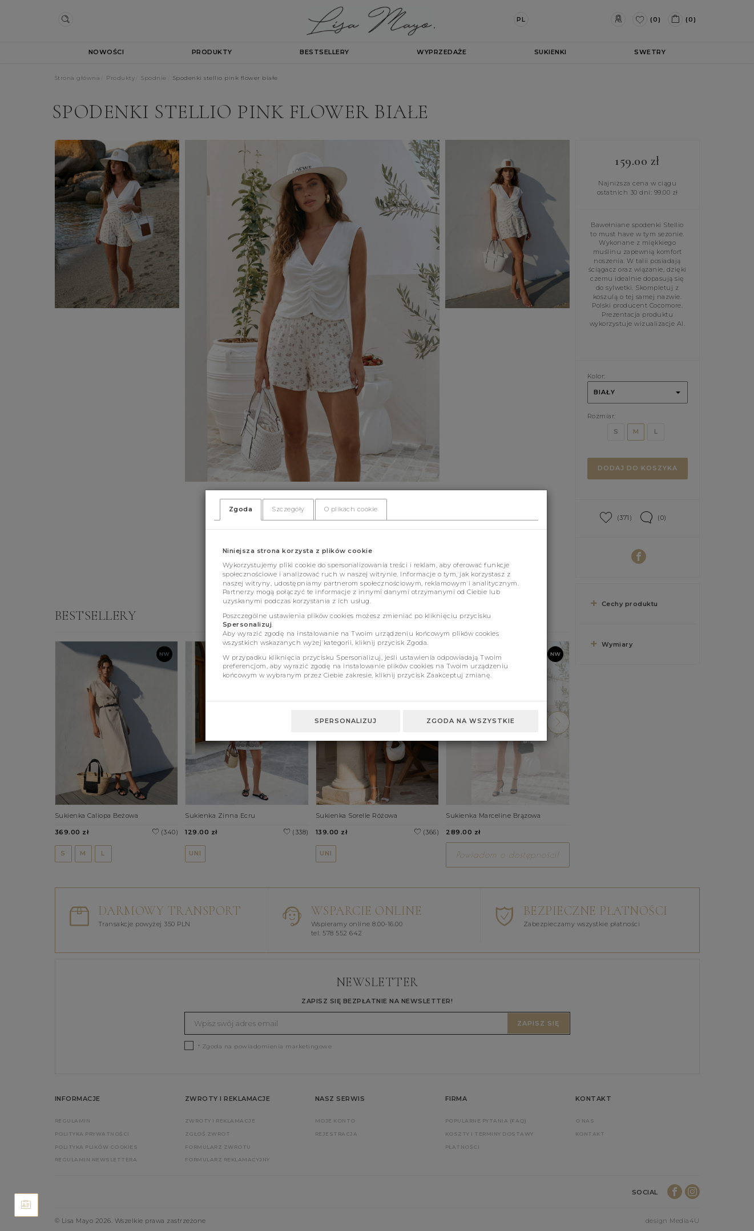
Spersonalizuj (345, 721)
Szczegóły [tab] (288, 509)
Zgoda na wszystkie (470, 721)
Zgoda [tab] (241, 509)
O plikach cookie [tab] (351, 509)
